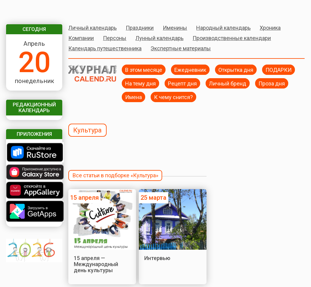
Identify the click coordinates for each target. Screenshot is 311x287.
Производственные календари (232, 38)
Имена (133, 97)
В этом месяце (143, 69)
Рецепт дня (182, 83)
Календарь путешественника (105, 48)
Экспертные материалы (181, 48)
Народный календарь (223, 28)
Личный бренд (227, 83)
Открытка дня (235, 69)
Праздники (140, 28)
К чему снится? (173, 97)
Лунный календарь (159, 38)
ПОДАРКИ (278, 69)
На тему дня (140, 83)
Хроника (270, 28)
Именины (175, 28)
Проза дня (271, 83)
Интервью (157, 258)
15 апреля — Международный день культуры (96, 264)
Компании (81, 38)
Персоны (114, 38)
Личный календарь (92, 28)
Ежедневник (190, 69)
